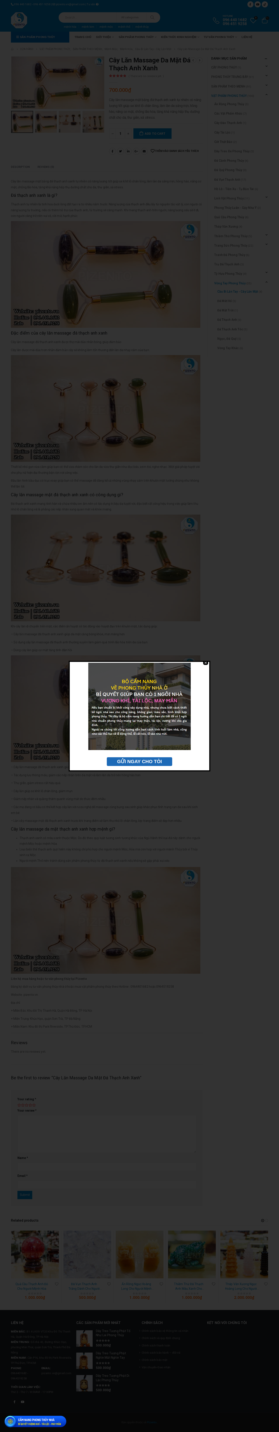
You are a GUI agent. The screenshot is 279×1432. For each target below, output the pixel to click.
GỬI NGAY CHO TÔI (139, 761)
